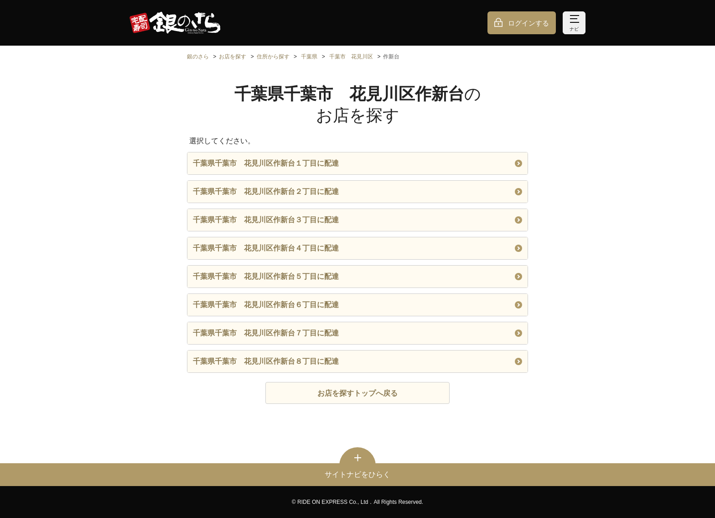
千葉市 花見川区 (351, 56)
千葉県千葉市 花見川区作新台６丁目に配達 (357, 305)
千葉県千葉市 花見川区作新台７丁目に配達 (357, 333)
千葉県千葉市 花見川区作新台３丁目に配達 (357, 220)
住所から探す (273, 56)
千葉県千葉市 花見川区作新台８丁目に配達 (357, 361)
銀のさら (198, 56)
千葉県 (309, 56)
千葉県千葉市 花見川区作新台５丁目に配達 (357, 276)
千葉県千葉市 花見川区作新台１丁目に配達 (357, 163)
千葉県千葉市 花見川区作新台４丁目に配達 (357, 248)
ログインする (528, 23)
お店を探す (232, 56)
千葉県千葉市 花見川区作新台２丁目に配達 (357, 191)
